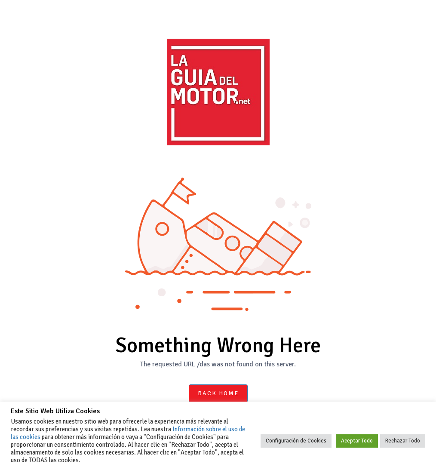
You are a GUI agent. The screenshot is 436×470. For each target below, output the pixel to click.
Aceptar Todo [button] (357, 440)
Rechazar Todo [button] (402, 440)
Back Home (218, 393)
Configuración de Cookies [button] (296, 440)
